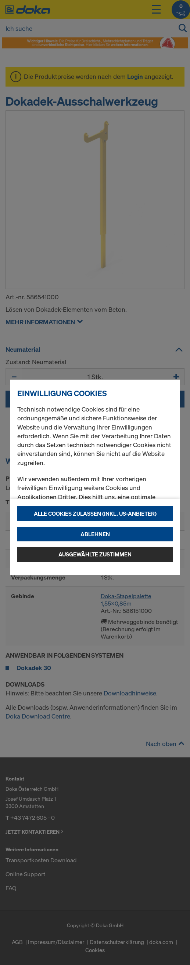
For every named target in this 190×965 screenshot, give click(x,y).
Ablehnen (95, 534)
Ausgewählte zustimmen (95, 554)
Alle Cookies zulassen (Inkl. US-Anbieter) (95, 513)
